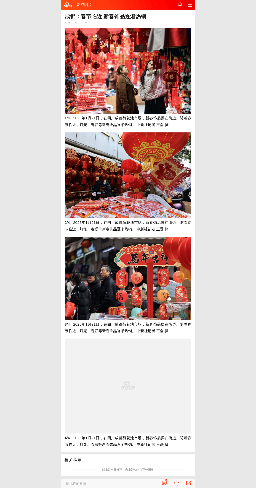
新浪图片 (84, 5)
